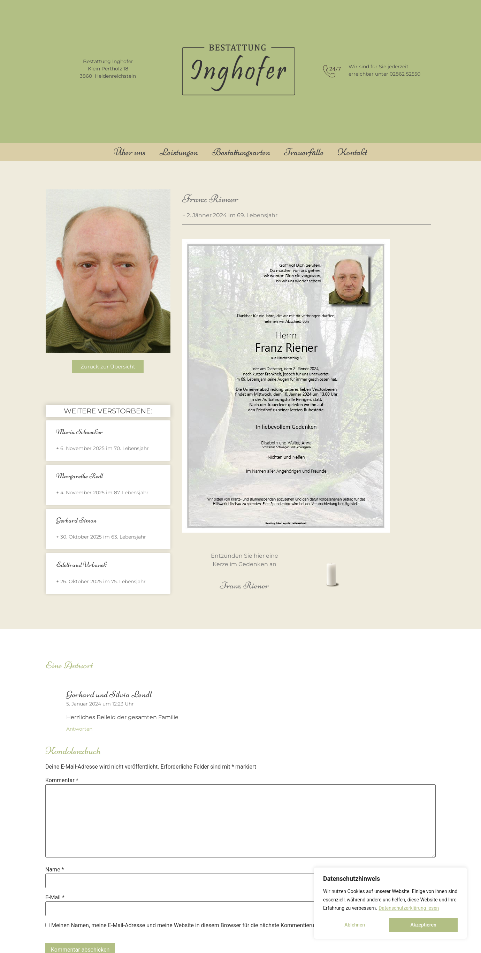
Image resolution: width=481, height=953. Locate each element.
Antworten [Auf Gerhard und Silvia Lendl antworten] (79, 729)
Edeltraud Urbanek (81, 564)
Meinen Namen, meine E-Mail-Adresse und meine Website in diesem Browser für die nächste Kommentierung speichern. (199, 925)
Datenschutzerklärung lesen (409, 908)
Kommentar (61, 780)
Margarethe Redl (79, 476)
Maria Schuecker (79, 431)
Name (54, 869)
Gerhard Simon (76, 520)
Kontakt (352, 152)
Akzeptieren (423, 925)
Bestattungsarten (241, 152)
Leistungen (179, 152)
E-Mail (54, 897)
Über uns (130, 152)
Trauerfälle (304, 152)
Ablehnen (354, 925)
